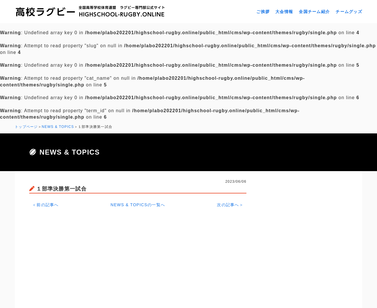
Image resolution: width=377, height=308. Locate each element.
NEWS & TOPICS (58, 127)
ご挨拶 (263, 11)
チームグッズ (349, 11)
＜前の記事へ (45, 204)
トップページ (26, 127)
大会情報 (284, 11)
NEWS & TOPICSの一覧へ (138, 205)
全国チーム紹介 (314, 11)
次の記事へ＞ (230, 204)
